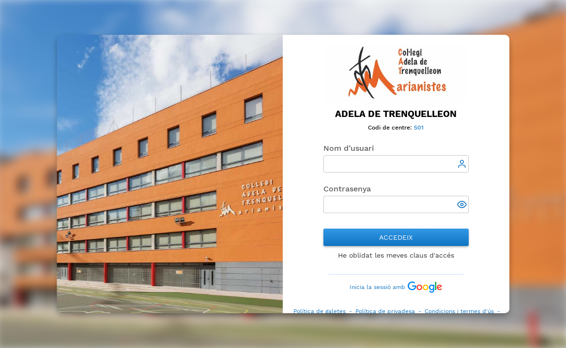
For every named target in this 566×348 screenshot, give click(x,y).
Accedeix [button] (396, 237)
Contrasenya (347, 188)
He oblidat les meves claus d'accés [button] (396, 255)
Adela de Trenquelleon (396, 114)
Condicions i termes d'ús (459, 311)
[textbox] (396, 164)
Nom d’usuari (348, 148)
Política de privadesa (385, 311)
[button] (463, 205)
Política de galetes (319, 311)
